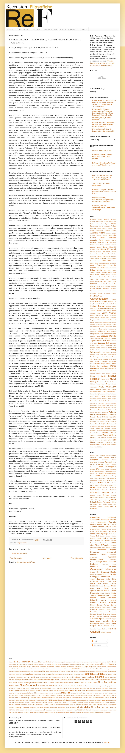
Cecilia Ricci (112, 534)
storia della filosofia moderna (29, 710)
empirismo (12, 674)
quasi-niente (92, 700)
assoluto (66, 664)
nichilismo (12, 697)
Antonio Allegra (96, 524)
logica (85, 690)
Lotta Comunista (109, 487)
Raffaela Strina (104, 609)
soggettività (26, 707)
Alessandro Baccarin (99, 520)
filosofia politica (107, 682)
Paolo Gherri (94, 401)
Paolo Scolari (103, 401)
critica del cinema (47, 669)
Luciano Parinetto (102, 350)
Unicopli (106, 506)
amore (86, 662)
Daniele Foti (99, 540)
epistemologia (28, 674)
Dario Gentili (106, 261)
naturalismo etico (36, 695)
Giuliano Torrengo (95, 324)
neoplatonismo (79, 695)
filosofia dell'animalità (61, 679)
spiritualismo (53, 707)
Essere (19, 662)
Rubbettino (93, 504)
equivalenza (37, 674)
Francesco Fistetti (96, 293)
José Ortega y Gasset (108, 338)
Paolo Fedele (106, 607)
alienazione (69, 662)
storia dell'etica (71, 707)
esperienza (66, 674)
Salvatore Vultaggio (110, 618)
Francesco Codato (98, 554)
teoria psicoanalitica (23, 712)
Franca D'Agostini (96, 288)
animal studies (92, 662)
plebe (90, 697)
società (11, 707)
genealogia (103, 686)
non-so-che (19, 697)
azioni (87, 664)
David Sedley (99, 263)
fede (70, 677)
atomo (76, 664)
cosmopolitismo (111, 666)
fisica (81, 686)
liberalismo (57, 690)
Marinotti (113, 490)
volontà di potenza (105, 712)
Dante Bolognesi (95, 260)
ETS (97, 469)
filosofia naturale (92, 682)
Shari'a (52, 662)
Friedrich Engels (101, 301)
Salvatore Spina (97, 618)
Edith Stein (107, 270)
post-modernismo (20, 700)
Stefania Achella (110, 428)
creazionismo (25, 669)
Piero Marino (94, 410)
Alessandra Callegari (103, 517)
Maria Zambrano (101, 361)
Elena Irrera (112, 272)
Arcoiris (113, 455)
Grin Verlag (93, 480)
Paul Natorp (93, 405)
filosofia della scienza (41, 682)
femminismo (76, 677)
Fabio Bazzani (104, 281)
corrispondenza (101, 666)
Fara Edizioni (112, 471)
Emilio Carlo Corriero (97, 275)
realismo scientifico (24, 702)
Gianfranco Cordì (109, 564)
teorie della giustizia (35, 712)
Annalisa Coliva (97, 233)
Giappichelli (101, 478)
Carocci (108, 462)
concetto (63, 666)
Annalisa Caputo (110, 230)
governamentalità (46, 688)
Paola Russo (106, 396)
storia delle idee (43, 710)
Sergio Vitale (105, 424)
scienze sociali (55, 704)
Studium (93, 506)
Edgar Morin (96, 270)
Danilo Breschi (94, 543)
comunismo (50, 666)
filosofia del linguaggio (46, 679)
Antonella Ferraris (106, 522)
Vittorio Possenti (101, 444)
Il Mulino (110, 480)
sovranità (40, 707)
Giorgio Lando (94, 317)
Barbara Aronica (110, 244)
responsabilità (56, 702)
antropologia (111, 662)
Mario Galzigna (100, 364)
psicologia (64, 700)
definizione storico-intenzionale (62, 669)
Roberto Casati (95, 417)
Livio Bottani (108, 345)
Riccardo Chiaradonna (101, 412)
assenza (61, 664)
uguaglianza (79, 712)
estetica (89, 673)
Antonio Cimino (110, 524)
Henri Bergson (111, 331)
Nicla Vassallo (107, 386)
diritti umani (37, 671)
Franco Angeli (100, 476)
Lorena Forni (100, 347)
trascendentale (67, 712)
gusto (65, 688)
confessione (70, 666)
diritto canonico (50, 671)
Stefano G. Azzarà (95, 430)
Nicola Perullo (95, 389)
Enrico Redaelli (111, 274)
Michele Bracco (111, 381)
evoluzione (65, 677)
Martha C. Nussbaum (99, 366)
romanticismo (23, 704)
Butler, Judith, (102, 177)
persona (85, 697)
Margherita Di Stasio (101, 357)
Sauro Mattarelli (95, 424)
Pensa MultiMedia (107, 497)
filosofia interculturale (56, 682)
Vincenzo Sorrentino (104, 442)
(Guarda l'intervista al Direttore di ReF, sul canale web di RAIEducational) (102, 63)
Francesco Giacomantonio (99, 297)
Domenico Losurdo (106, 265)
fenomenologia (88, 677)
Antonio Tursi (96, 240)
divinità (63, 671)
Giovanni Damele (96, 574)
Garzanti (108, 476)
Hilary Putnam (94, 333)
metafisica (65, 693)
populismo (12, 700)
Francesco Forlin (110, 293)
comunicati (43, 666)
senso (90, 704)
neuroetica (97, 695)
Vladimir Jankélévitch (96, 447)
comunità (57, 666)
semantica (85, 704)
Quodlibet (112, 500)
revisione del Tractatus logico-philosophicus (74, 702)
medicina (34, 693)
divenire (58, 671)
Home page (11, 29)
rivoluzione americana (102, 702)
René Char (109, 410)
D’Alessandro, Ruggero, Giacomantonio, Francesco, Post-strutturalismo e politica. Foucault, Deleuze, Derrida (102, 112)
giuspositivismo (111, 686)
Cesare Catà (94, 536)
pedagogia (79, 697)
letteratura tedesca (48, 690)
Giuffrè (108, 478)
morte (114, 693)
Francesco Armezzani (103, 552)
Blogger (106, 742)
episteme (18, 674)
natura (11, 695)
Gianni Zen (94, 572)
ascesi (57, 664)
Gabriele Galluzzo (100, 304)
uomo (90, 712)
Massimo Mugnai (103, 371)
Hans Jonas (103, 329)
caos (10, 666)
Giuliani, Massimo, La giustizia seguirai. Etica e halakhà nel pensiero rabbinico (103, 124)
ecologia (81, 671)
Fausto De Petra (101, 284)
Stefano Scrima (102, 629)
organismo (52, 697)
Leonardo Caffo (104, 343)
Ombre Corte (95, 495)
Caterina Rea (106, 254)
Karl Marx (107, 340)
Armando (93, 457)
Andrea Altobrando (104, 226)
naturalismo (27, 695)
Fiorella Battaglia (110, 286)
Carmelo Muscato (95, 254)
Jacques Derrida (22, 543)
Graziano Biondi (99, 326)
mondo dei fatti (102, 693)
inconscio (99, 688)
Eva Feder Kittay (102, 279)
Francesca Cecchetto (109, 288)
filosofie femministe (61, 686)
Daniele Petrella (110, 540)
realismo (16, 702)
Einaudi (96, 471)
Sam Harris (100, 421)
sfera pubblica (97, 704)
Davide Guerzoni (105, 543)
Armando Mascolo (97, 242)
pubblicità (85, 700)
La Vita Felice (106, 483)
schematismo (39, 704)
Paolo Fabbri (112, 398)
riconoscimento (91, 702)
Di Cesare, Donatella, (104, 164)
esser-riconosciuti (75, 674)
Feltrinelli (100, 474)
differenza (19, 671)
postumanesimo (41, 700)
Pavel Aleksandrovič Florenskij (107, 405)
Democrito (106, 263)
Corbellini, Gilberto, (102, 157)
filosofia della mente (92, 679)
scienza (46, 704)
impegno (92, 688)
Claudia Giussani (105, 536)
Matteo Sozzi (97, 598)
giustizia (12, 688)
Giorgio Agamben (96, 315)
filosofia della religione (25, 682)
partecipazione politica (69, 697)
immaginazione (84, 688)
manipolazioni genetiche (109, 690)
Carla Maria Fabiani (109, 252)
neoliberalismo (70, 695)
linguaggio (78, 690)
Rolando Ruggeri (96, 614)
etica (100, 673)
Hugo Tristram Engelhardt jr (108, 333)
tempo (79, 710)
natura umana (19, 695)
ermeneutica (50, 674)
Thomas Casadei (109, 433)
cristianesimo (36, 669)
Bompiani (105, 460)
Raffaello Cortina (96, 502)
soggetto (33, 707)
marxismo (12, 693)
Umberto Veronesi (106, 437)
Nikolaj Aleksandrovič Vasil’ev (103, 394)
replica (50, 702)
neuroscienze (106, 695)
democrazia (76, 669)
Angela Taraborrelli (96, 230)
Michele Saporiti (96, 605)
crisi (30, 669)
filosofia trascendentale (48, 686)
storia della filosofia (88, 707)
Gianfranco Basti (101, 310)
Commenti (96, 645)
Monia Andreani (95, 607)
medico (40, 693)
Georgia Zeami (101, 562)
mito (76, 693)
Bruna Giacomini (109, 247)
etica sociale (42, 677)
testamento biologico (47, 712)
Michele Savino (109, 605)
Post (94, 641)
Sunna (56, 662)
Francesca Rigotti (106, 550)
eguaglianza (112, 671)
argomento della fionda (45, 664)
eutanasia (58, 677)
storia (63, 707)
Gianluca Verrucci (103, 566)
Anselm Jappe (111, 233)
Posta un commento (19, 553)
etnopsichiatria (50, 677)
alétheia (75, 662)
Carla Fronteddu (101, 531)
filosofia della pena (105, 679)
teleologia (74, 710)
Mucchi (114, 493)
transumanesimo (58, 712)
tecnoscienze (67, 710)
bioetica (104, 664)
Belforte (106, 457)
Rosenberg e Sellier (109, 502)
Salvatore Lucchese (109, 616)
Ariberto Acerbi (110, 240)
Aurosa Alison (106, 529)
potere (49, 700)
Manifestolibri (94, 490)
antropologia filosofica (15, 664)
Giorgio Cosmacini (110, 315)
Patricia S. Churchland (97, 403)
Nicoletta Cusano (101, 391)
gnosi (27, 688)
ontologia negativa (36, 697)
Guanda (100, 480)
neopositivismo (88, 695)
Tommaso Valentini (96, 435)
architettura (34, 664)
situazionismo (112, 704)
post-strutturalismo (31, 700)
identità (77, 688)
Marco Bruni (99, 354)
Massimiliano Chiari (106, 595)
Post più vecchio (77, 558)
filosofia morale (80, 682)
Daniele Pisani (111, 258)
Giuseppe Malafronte (100, 577)
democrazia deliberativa (88, 669)
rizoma (17, 704)
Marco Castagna (104, 586)
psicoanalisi (56, 700)
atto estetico (81, 664)
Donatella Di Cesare (97, 268)
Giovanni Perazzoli (103, 320)
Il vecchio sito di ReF (67, 29)
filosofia (99, 676)
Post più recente (16, 558)
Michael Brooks (111, 373)
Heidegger (101, 331)
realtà (32, 702)
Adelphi (92, 455)
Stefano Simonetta (106, 430)
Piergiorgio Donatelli (109, 407)
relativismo (37, 702)
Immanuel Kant (37, 662)
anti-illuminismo (101, 662)
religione (44, 702)
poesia (107, 697)
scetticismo (31, 704)
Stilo (114, 504)
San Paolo (102, 504)
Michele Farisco (95, 384)
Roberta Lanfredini (109, 414)
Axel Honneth (110, 242)
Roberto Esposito (109, 417)
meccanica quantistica (24, 693)
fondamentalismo (88, 686)
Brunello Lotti (94, 249)
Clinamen (99, 464)
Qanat (106, 500)
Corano (11, 662)
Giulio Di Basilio (109, 574)
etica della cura (21, 677)
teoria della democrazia (105, 710)
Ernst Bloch (108, 277)
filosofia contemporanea (17, 679)
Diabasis (92, 469)
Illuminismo (27, 662)
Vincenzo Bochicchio (101, 440)
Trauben (99, 506)
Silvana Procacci (99, 426)
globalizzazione (20, 688)
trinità (73, 712)
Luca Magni (108, 347)
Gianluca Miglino (111, 310)
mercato (51, 693)
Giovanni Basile (108, 572)
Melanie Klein (100, 373)
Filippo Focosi (100, 286)
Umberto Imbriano (105, 632)
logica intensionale (92, 690)
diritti (32, 671)
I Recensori (36, 29)
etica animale (108, 674)
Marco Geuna (108, 354)
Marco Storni (103, 588)
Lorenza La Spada (105, 581)
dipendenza (26, 671)
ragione (104, 700)
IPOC (104, 480)
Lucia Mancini (102, 584)
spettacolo (46, 707)
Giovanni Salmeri (100, 322)
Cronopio (92, 467)
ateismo (72, 664)
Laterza (104, 485)
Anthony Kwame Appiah (98, 235)
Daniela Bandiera (102, 538)
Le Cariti (111, 485)
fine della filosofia (73, 686)
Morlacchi (105, 493)
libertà (71, 690)
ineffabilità (105, 688)
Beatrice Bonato (95, 247)
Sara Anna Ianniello (99, 621)
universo (85, 712)
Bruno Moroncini (108, 249)
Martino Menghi (104, 368)
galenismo (96, 686)
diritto (43, 671)
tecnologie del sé (58, 710)
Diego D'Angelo (102, 545)
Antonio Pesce (97, 527)
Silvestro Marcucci (110, 426)
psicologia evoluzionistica (75, 700)
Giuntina (113, 478)
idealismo (71, 688)
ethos (96, 674)
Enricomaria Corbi (96, 277)
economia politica (96, 671)
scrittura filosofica (76, 704)
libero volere (64, 690)
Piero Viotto (101, 410)
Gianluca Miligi (95, 313)
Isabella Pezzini (95, 336)
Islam (44, 662)
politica (113, 697)
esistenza (58, 674)
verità (94, 712)
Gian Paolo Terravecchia (97, 308)
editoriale (104, 671)
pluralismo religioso (98, 697)
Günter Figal (108, 326)
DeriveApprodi (110, 467)
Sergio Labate (105, 623)
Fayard (92, 473)
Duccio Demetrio (111, 267)
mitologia (81, 693)
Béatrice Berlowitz (95, 251)
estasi (82, 674)
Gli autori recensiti (50, 29)
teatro (51, 710)
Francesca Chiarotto (96, 290)
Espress (101, 471)
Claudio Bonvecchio (103, 256)
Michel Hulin (105, 379)
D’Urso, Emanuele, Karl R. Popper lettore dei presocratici (103, 130)
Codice (107, 464)
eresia (43, 674)
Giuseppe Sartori (106, 324)
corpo (86, 666)
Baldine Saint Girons (97, 244)
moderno (95, 693)
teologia (85, 710)
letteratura (39, 690)
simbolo (105, 704)
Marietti (104, 490)
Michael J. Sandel (98, 376)
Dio (15, 662)
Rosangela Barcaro (109, 614)
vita (98, 712)
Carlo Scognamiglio (101, 534)
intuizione (22, 690)
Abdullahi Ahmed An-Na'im (99, 219)
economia (87, 671)
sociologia (18, 707)
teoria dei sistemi (93, 710)
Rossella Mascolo (96, 616)
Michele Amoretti (101, 381)
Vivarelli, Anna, (101, 151)
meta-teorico (57, 693)
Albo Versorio (100, 455)
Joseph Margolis (95, 338)
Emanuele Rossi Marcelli (102, 547)
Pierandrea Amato (96, 407)
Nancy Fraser (105, 384)
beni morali (98, 664)
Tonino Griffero (109, 435)
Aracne (108, 455)
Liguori (99, 487)
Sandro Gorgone (110, 421)
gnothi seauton (34, 688)
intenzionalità (14, 690)
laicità (27, 690)
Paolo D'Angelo (102, 398)
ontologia (26, 697)
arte (53, 664)
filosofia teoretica (30, 685)
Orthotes (106, 495)
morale (109, 693)
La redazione (24, 29)
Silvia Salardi (103, 626)
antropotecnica (26, 664)
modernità (88, 693)
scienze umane (64, 704)
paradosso (59, 697)
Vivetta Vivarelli (111, 444)
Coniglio (113, 464)
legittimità (32, 690)
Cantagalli (101, 462)
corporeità (92, 666)
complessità (35, 666)
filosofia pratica (14, 686)
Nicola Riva (106, 389)
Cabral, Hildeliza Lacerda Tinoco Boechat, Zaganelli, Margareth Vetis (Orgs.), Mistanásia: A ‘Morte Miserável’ (104, 103)
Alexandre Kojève (103, 224)
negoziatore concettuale (49, 695)
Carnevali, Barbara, (103, 208)
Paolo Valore (112, 401)
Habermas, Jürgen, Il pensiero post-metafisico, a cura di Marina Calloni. (104, 191)
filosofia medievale (67, 682)
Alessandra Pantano (102, 221)
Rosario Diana (106, 419)
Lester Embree (99, 345)
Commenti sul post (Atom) (25, 562)
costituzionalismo (14, 669)
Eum (106, 471)
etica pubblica (32, 677)
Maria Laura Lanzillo (101, 359)
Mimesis (95, 492)
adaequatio (62, 662)
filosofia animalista (110, 677)
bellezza (91, 664)
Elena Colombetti (101, 272)
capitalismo (22, 666)
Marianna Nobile (105, 593)
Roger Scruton (95, 419)
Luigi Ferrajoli (106, 352)
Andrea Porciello (102, 228)
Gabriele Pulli (111, 304)
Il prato (99, 483)
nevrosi (114, 695)
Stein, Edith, (101, 184)
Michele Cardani (108, 600)
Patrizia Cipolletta (110, 403)
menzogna (45, 693)
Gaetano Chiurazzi (97, 306)
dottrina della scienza (72, 671)
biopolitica (112, 664)
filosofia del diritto (31, 679)
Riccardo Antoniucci (108, 612)
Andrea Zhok (112, 228)
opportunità (45, 697)
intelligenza (112, 688)
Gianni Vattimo (109, 313)
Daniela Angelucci (100, 258)
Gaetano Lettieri (111, 306)
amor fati (80, 662)
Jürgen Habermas (96, 341)
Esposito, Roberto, (103, 200)
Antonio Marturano (108, 238)
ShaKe (110, 504)
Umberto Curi (95, 437)
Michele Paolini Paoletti (103, 602)
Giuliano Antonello (110, 322)
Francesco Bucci (110, 290)
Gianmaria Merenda (103, 569)
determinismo (100, 669)
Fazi (96, 473)
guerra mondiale (57, 688)
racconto (98, 700)
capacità (15, 666)
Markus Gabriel (111, 364)
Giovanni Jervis (104, 317)
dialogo (107, 669)
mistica (73, 693)
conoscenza (79, 666)
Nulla (48, 662)
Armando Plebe (95, 529)
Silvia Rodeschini (96, 428)
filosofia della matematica (76, 679)
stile (59, 707)
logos (99, 690)
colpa (29, 666)
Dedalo (100, 467)
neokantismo (61, 695)
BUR (100, 457)
